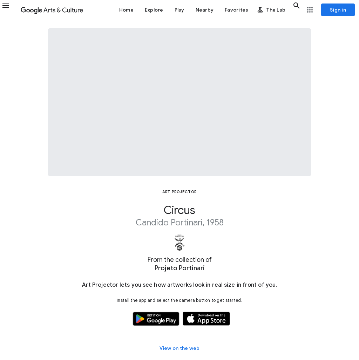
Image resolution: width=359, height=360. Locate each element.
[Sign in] (338, 10)
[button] (9, 9)
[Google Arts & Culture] (52, 10)
